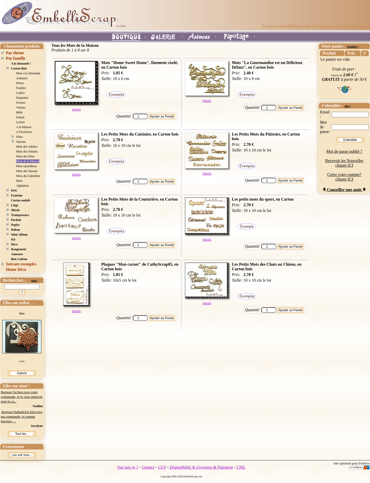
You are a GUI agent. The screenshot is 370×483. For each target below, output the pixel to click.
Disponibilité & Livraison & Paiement (201, 467)
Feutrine (16, 195)
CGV (162, 467)
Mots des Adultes (27, 146)
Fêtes (19, 137)
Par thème (15, 53)
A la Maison (23, 127)
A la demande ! (21, 63)
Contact (148, 467)
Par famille (15, 58)
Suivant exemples (21, 264)
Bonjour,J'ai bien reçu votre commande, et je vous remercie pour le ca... (21, 396)
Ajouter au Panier (162, 116)
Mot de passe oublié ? (344, 151)
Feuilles (21, 88)
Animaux (22, 78)
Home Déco (16, 269)
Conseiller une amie (344, 189)
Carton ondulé (20, 200)
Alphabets (22, 185)
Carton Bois (19, 68)
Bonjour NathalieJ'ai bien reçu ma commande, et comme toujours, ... (21, 416)
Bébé (19, 112)
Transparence (20, 215)
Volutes (20, 107)
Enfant (20, 117)
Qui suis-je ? (127, 467)
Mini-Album (19, 234)
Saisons (21, 142)
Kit (13, 239)
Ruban (15, 229)
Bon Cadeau (19, 259)
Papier (15, 225)
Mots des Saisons (27, 171)
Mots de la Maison (27, 161)
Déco (14, 244)
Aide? (34, 280)
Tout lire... (22, 434)
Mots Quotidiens (26, 166)
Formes (20, 102)
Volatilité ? (352, 46)
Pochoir (16, 220)
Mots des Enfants (27, 151)
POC (14, 190)
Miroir (15, 210)
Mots (19, 181)
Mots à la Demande (28, 73)
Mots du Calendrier (28, 176)
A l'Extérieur (24, 132)
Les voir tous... (22, 455)
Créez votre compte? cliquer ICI (344, 176)
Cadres (20, 93)
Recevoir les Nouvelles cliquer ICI (344, 162)
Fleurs (20, 83)
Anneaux (17, 254)
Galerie (22, 373)
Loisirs (20, 122)
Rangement (18, 249)
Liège (14, 205)
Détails (76, 109)
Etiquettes (22, 98)
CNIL (241, 467)
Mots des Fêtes (25, 156)
